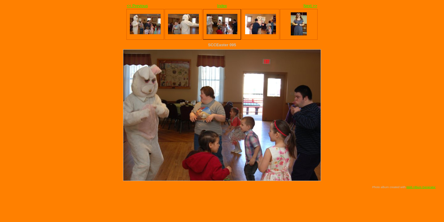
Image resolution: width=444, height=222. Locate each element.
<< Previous (137, 5)
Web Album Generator (421, 187)
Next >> (310, 5)
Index (222, 5)
